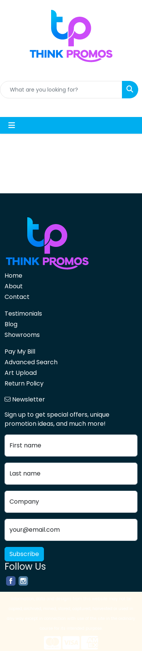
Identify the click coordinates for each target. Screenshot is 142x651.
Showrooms (22, 334)
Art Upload (21, 372)
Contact (17, 296)
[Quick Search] (61, 89)
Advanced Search (31, 362)
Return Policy (24, 383)
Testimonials (23, 313)
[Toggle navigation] (12, 125)
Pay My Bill (20, 351)
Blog (11, 324)
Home (13, 275)
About (14, 286)
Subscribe (24, 554)
